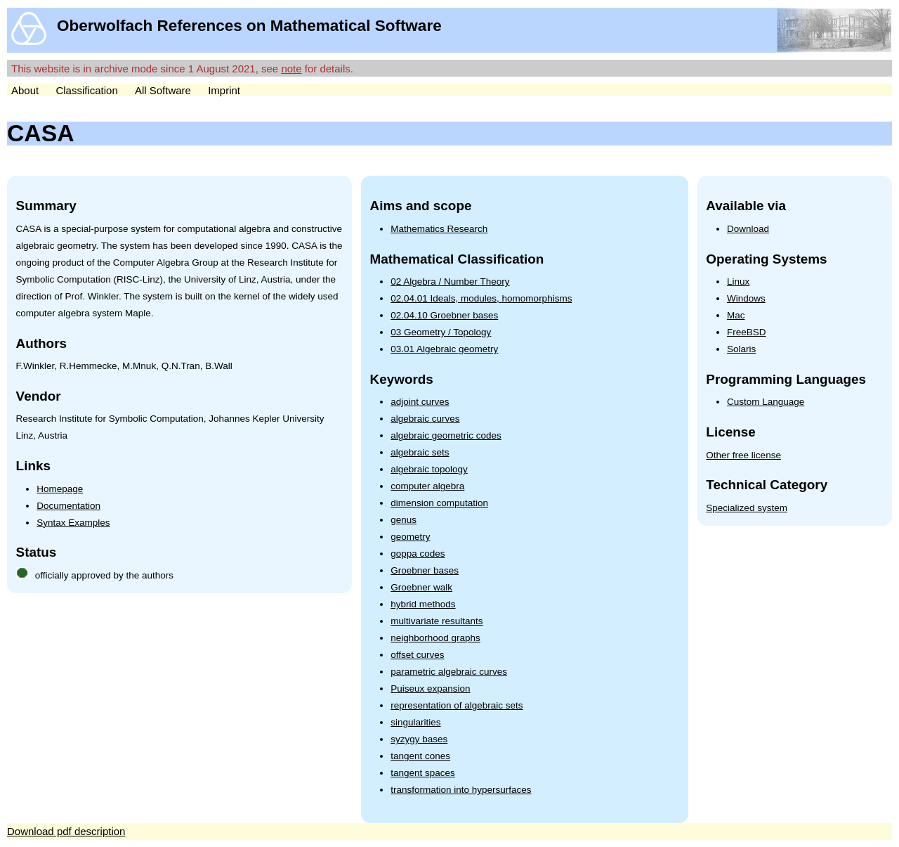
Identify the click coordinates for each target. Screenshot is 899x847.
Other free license (743, 455)
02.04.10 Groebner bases (444, 315)
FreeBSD (746, 332)
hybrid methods (423, 604)
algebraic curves (425, 418)
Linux (738, 281)
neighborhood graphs (435, 638)
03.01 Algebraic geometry (444, 349)
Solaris (741, 349)
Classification (86, 90)
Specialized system (746, 508)
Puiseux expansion (430, 688)
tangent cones (420, 756)
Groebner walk (421, 587)
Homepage (60, 489)
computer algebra (427, 486)
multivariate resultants (437, 621)
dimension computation (439, 503)
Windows (746, 298)
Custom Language (765, 401)
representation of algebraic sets (457, 705)
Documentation (68, 505)
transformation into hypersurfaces (461, 789)
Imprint (224, 90)
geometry (410, 536)
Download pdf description (66, 831)
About (25, 90)
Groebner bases (425, 570)
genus (403, 520)
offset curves (417, 654)
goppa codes (418, 553)
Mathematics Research (439, 229)
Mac (736, 315)
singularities (415, 722)
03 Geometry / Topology (441, 332)
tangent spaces (423, 773)
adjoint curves (420, 401)
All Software (163, 90)
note (291, 69)
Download (748, 229)
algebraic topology (429, 469)
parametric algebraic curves (449, 671)
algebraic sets (420, 452)
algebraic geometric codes (446, 435)
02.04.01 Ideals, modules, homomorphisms (481, 298)
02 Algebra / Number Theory (450, 281)
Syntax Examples (73, 522)
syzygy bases (419, 739)
